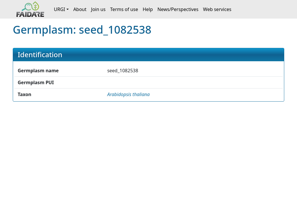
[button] (128, 94)
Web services (217, 9)
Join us (98, 9)
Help (148, 9)
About (79, 9)
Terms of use (124, 9)
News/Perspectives (177, 9)
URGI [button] (59, 9)
